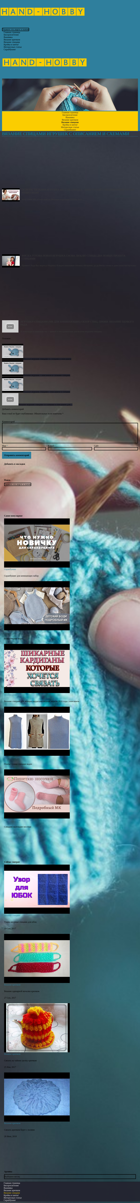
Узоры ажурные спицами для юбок (20, 922)
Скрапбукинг (10, 49)
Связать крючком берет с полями (19, 1130)
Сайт (96, 446)
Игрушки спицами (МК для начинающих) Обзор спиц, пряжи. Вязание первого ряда (70, 295)
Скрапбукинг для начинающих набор (21, 576)
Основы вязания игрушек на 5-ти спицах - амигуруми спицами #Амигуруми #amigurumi (70, 163)
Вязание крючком (12, 985)
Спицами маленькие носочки (17, 827)
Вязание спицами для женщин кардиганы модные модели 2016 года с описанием (41, 701)
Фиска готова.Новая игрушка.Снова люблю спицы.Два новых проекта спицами (70, 229)
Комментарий (8, 421)
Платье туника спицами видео (18, 764)
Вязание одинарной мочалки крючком (21, 991)
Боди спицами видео (13, 638)
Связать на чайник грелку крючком (20, 1060)
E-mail (52, 446)
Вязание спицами (12, 632)
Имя (5, 446)
